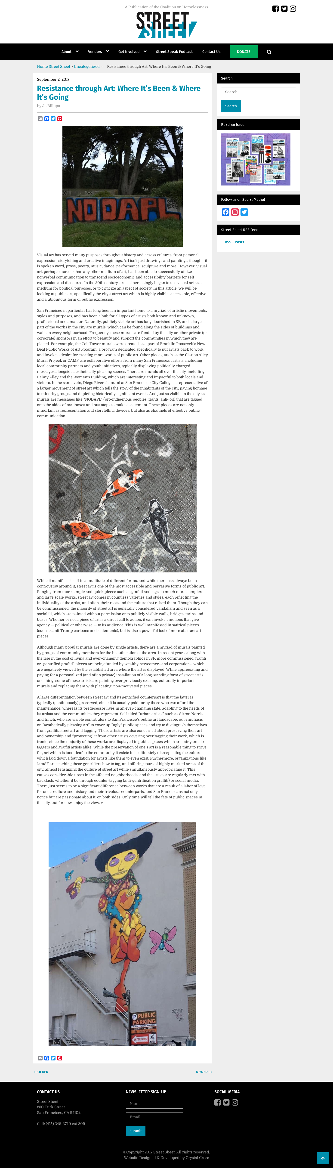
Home (42, 67)
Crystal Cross (197, 1158)
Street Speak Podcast (174, 51)
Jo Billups (51, 106)
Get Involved (129, 51)
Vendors (95, 51)
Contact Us (211, 51)
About (66, 51)
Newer (202, 1072)
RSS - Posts (234, 242)
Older (42, 1072)
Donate (243, 51)
